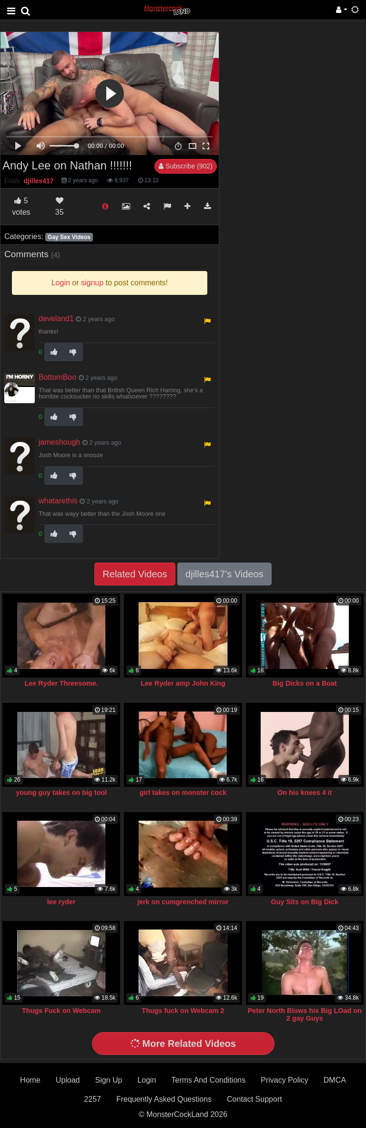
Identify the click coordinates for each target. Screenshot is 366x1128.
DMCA (335, 1080)
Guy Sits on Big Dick (305, 902)
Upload (68, 1080)
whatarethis (58, 501)
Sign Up (108, 1080)
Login (146, 1080)
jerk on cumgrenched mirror (183, 902)
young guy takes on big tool (61, 792)
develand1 (56, 318)
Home (30, 1080)
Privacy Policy (284, 1080)
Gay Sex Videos (69, 237)
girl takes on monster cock (183, 792)
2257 (92, 1099)
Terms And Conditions (209, 1080)
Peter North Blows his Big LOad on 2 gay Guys (305, 1014)
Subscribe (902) (186, 166)
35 (59, 206)
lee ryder (61, 902)
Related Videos (134, 574)
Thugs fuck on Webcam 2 (183, 1010)
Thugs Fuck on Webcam (61, 1010)
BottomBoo (57, 377)
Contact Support (254, 1099)
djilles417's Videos (224, 574)
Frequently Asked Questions (164, 1099)
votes (21, 206)
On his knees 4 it (304, 792)
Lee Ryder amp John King (183, 683)
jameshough (59, 442)
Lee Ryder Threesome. (61, 683)
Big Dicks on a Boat (305, 683)
